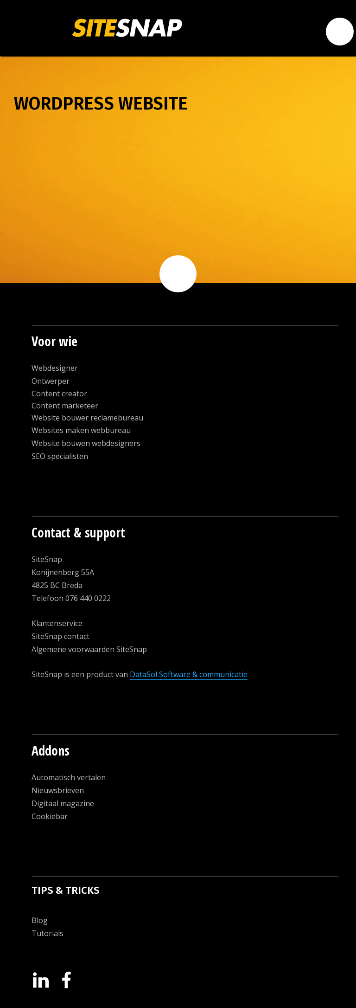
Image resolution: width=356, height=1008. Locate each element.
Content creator (59, 393)
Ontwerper (51, 381)
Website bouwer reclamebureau (87, 418)
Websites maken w (64, 430)
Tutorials (48, 933)
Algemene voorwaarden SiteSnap (89, 649)
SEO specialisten (60, 456)
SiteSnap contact (60, 636)
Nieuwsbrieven (58, 790)
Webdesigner (55, 368)
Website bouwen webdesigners (86, 443)
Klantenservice (57, 623)
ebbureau (113, 430)
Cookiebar (50, 816)
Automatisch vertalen (69, 777)
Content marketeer (65, 406)
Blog (40, 920)
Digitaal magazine (63, 803)
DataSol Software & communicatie (189, 674)
